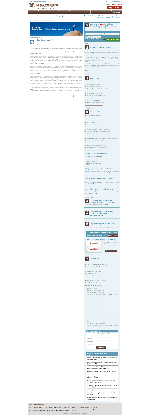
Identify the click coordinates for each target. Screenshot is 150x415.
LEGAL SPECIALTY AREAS (83, 407)
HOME (35, 407)
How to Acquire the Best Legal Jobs (94, 127)
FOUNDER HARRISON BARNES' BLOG (37, 404)
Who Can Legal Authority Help (94, 303)
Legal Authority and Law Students (94, 271)
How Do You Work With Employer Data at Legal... (97, 264)
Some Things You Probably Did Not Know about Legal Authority (101, 313)
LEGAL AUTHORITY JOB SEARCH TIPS (38, 409)
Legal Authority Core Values (93, 262)
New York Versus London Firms (93, 115)
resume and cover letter (56, 56)
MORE (86, 70)
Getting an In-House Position (93, 81)
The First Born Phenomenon (93, 120)
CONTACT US (52, 407)
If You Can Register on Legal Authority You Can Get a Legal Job (101, 297)
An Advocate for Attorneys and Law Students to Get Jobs (99, 307)
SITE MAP (50, 409)
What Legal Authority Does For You (94, 282)
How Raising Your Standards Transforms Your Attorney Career (101, 390)
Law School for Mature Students (94, 117)
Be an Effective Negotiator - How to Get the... (96, 136)
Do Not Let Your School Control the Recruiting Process (99, 301)
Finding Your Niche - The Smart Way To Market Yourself (99, 133)
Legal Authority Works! (92, 278)
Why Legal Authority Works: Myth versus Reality (97, 266)
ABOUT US (40, 407)
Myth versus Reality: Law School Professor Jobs (97, 88)
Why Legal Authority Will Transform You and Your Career (99, 299)
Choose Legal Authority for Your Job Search (96, 290)
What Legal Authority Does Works (94, 309)
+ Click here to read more (91, 157)
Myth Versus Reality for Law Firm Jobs (95, 84)
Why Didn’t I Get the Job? (45, 40)
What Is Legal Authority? (92, 273)
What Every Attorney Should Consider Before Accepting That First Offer (102, 138)
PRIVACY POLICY (112, 409)
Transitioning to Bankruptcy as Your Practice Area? (97, 140)
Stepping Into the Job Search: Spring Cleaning (96, 145)
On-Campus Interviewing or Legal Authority (96, 317)
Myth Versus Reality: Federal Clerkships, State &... (97, 91)
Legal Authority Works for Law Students (96, 323)
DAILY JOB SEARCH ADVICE (35, 410)
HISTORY (58, 407)
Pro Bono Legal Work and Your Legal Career (96, 95)
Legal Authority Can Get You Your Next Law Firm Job (99, 315)
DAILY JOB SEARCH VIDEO (49, 410)
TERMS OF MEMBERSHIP (100, 409)
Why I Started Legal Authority (93, 311)
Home (31, 20)
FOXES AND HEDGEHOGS (63, 410)
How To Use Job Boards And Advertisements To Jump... (98, 131)
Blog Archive (37, 20)
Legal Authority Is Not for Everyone (95, 305)
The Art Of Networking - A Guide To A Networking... (98, 129)
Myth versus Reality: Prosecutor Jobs (94, 93)
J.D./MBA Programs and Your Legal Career (96, 143)
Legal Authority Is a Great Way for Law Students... (97, 280)
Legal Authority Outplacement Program (95, 292)
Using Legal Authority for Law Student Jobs (96, 275)
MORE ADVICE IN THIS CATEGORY (93, 105)
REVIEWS (64, 407)
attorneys (50, 46)
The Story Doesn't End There (93, 122)
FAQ (46, 407)
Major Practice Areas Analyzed (93, 100)
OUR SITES (73, 410)
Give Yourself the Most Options (93, 97)
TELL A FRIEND (71, 407)
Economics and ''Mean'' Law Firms (94, 124)
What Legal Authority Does (92, 268)
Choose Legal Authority (92, 288)
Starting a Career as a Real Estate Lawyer (95, 102)
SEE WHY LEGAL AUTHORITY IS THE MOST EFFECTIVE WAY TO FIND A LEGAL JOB (73, 409)
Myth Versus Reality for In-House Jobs (95, 86)
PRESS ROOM (94, 407)
